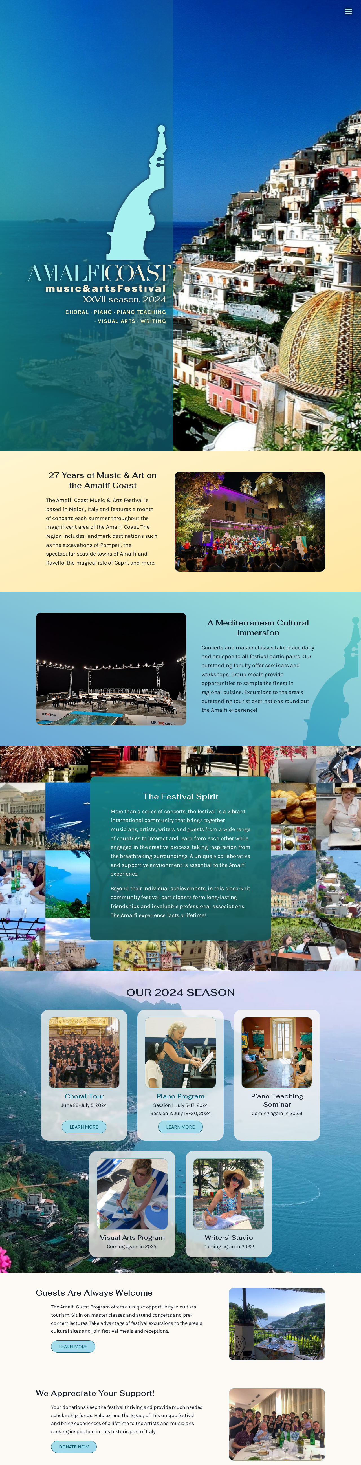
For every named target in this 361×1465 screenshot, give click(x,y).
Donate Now (74, 1447)
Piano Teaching (141, 312)
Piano (103, 312)
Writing (153, 321)
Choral (77, 312)
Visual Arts (117, 321)
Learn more (84, 1127)
